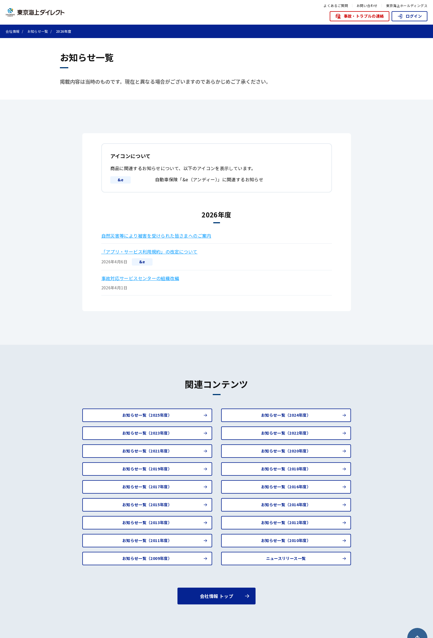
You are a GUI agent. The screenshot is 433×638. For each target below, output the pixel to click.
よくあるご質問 (336, 5)
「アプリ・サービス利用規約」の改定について (149, 251)
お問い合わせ (367, 5)
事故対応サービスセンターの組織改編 (140, 278)
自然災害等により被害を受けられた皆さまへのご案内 (156, 235)
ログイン (409, 16)
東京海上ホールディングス (406, 5)
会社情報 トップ (216, 596)
